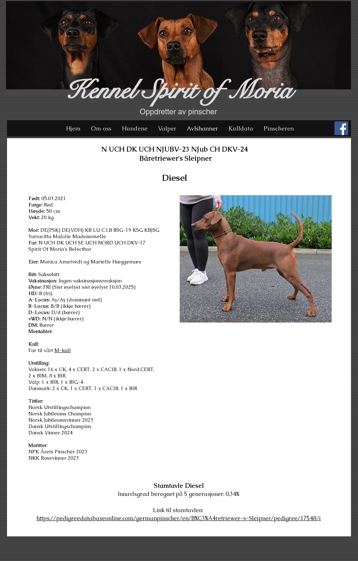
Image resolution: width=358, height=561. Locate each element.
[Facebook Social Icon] (341, 128)
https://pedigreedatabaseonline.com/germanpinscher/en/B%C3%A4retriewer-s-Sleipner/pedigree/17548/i (179, 518)
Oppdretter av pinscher (178, 111)
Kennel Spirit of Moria (178, 91)
